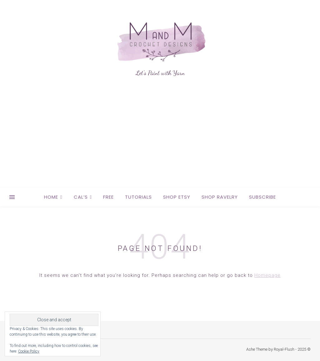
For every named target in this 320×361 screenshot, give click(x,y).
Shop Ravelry (220, 197)
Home (51, 197)
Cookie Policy (28, 351)
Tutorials (138, 197)
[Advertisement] (160, 141)
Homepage (267, 275)
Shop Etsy (176, 197)
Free (108, 197)
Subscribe (262, 197)
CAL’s (81, 197)
